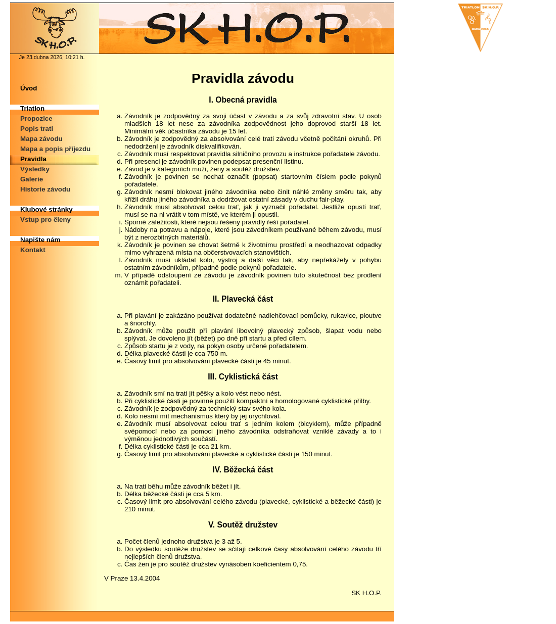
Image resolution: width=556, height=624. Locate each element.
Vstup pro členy (45, 219)
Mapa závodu (41, 138)
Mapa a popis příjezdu (55, 149)
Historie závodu (45, 189)
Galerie (31, 179)
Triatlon (32, 108)
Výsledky (35, 169)
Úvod (28, 88)
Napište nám (40, 240)
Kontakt (32, 250)
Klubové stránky (46, 209)
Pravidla (33, 159)
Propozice (36, 118)
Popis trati (36, 128)
